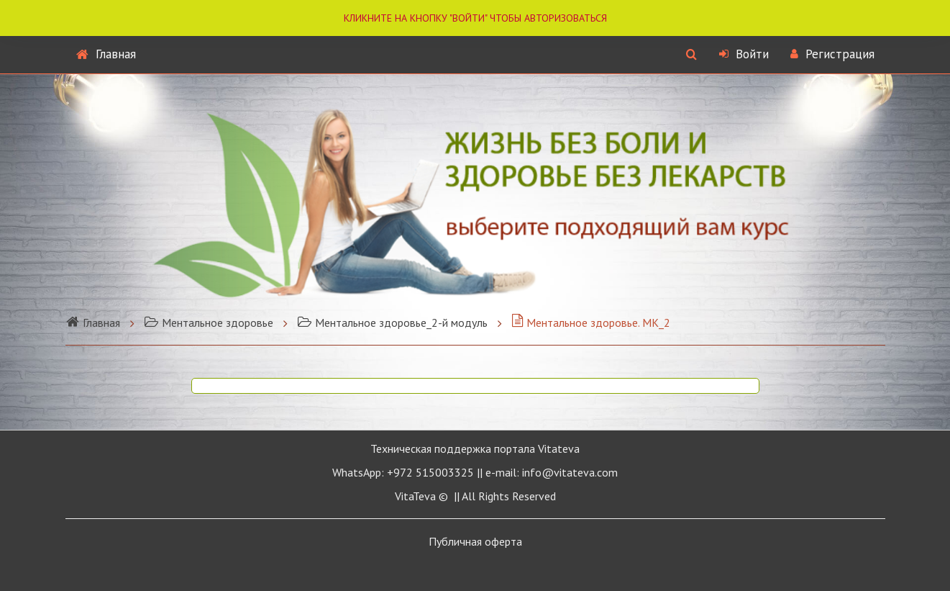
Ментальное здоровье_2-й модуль (392, 322)
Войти (744, 54)
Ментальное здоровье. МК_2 (590, 322)
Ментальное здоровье (208, 322)
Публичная (475, 541)
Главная (106, 54)
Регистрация (832, 54)
